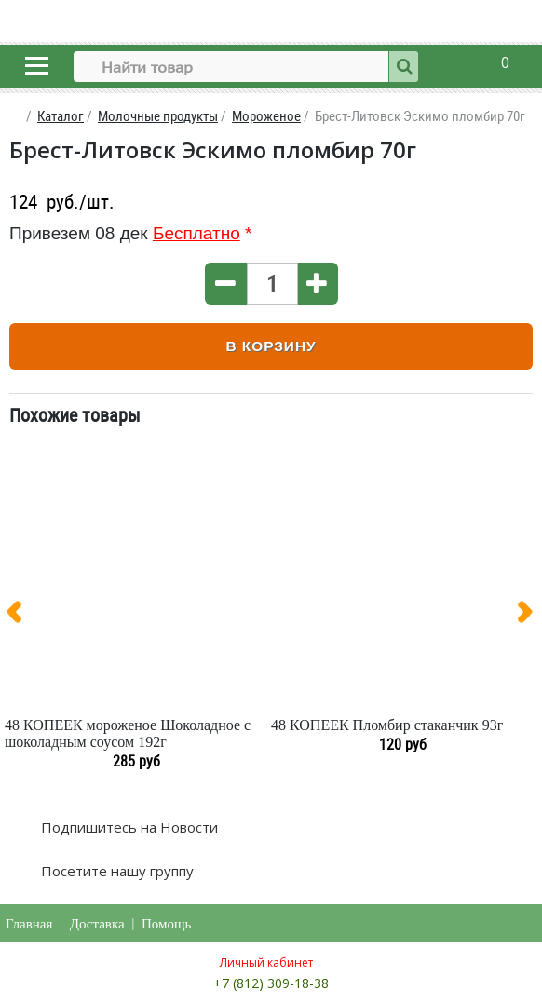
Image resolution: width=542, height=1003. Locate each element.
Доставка (97, 923)
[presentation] (21, 615)
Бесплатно (196, 233)
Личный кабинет (266, 962)
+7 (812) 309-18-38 (271, 983)
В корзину (270, 346)
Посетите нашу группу (115, 870)
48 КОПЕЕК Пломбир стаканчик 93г (387, 725)
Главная (29, 923)
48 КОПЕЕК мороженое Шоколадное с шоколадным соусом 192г (128, 733)
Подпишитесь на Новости (127, 827)
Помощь (166, 923)
